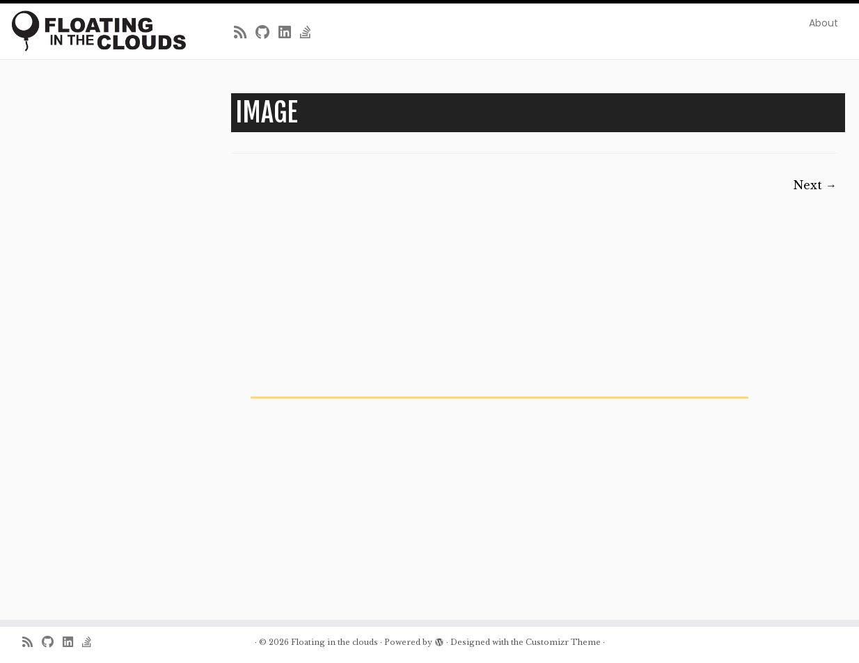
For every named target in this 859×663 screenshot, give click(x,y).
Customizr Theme (563, 642)
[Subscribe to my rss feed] (244, 33)
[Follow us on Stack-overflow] (310, 33)
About (823, 23)
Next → (815, 185)
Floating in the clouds (334, 642)
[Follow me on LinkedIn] (289, 33)
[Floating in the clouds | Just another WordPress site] (99, 30)
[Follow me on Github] (266, 33)
